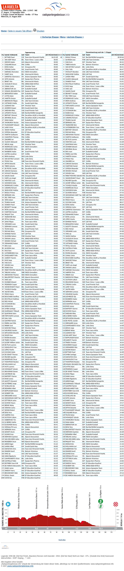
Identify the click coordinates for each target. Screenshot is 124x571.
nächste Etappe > (75, 37)
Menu (62, 37)
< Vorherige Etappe (49, 37)
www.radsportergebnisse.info (20, 566)
